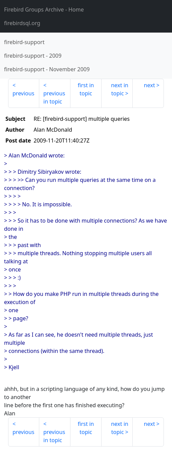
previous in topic (54, 97)
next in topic (119, 89)
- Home (44, 9)
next (149, 85)
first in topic (86, 89)
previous (23, 93)
